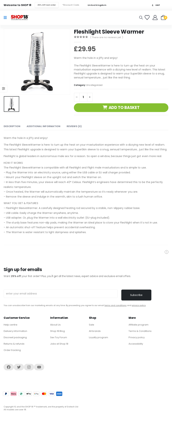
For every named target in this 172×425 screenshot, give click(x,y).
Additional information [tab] (43, 126)
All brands (95, 331)
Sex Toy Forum (58, 337)
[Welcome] (155, 17)
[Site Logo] (20, 17)
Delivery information (15, 331)
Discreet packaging (15, 337)
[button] (141, 18)
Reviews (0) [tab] (74, 126)
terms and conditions (115, 305)
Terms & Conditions (140, 331)
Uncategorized (94, 85)
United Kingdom (94, 5)
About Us (55, 324)
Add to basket (124, 107)
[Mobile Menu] (6, 18)
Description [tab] (12, 126)
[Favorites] (147, 17)
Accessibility (136, 343)
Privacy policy (137, 337)
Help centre (10, 324)
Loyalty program (98, 337)
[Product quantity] (83, 97)
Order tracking (12, 350)
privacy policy (139, 305)
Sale (91, 324)
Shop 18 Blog (57, 331)
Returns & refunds (14, 343)
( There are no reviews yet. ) (106, 37)
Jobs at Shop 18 (59, 343)
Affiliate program (138, 324)
